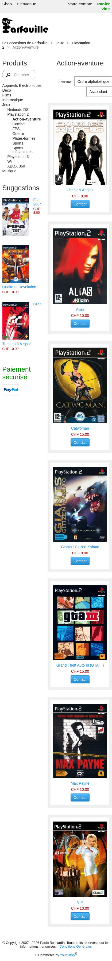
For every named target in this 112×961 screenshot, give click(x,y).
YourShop (67, 955)
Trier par (65, 81)
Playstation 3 (18, 156)
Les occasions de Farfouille (25, 43)
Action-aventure (26, 119)
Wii (9, 161)
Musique (9, 171)
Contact (80, 204)
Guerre (18, 133)
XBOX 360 (16, 166)
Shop (7, 4)
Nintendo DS (17, 109)
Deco (6, 90)
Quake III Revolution (19, 287)
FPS (16, 129)
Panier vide (103, 6)
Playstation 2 (18, 114)
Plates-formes (23, 138)
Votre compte (80, 4)
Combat (18, 124)
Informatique (12, 100)
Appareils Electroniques (21, 85)
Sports (17, 143)
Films (6, 95)
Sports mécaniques (22, 150)
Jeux (60, 43)
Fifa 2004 (37, 202)
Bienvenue (26, 4)
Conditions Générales (75, 946)
